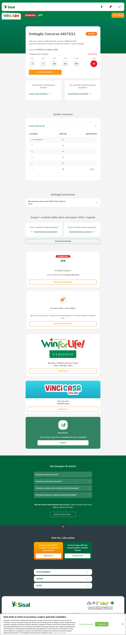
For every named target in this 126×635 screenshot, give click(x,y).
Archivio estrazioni (63, 241)
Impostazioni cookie (86, 624)
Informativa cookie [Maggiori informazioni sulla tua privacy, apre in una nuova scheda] (59, 633)
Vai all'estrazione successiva (80, 232)
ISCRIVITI (63, 443)
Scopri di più (77, 556)
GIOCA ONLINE (118, 15)
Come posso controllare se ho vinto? (49, 481)
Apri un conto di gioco (63, 324)
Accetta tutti (102, 624)
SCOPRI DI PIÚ (63, 371)
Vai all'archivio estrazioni (78, 94)
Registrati (48, 556)
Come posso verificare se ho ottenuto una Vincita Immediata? (57, 488)
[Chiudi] (122, 624)
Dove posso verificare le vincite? (47, 474)
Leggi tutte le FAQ (62, 514)
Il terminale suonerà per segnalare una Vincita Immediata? (56, 495)
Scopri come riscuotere (38, 94)
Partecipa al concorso (63, 282)
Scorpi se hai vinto (45, 72)
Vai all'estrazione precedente (45, 232)
